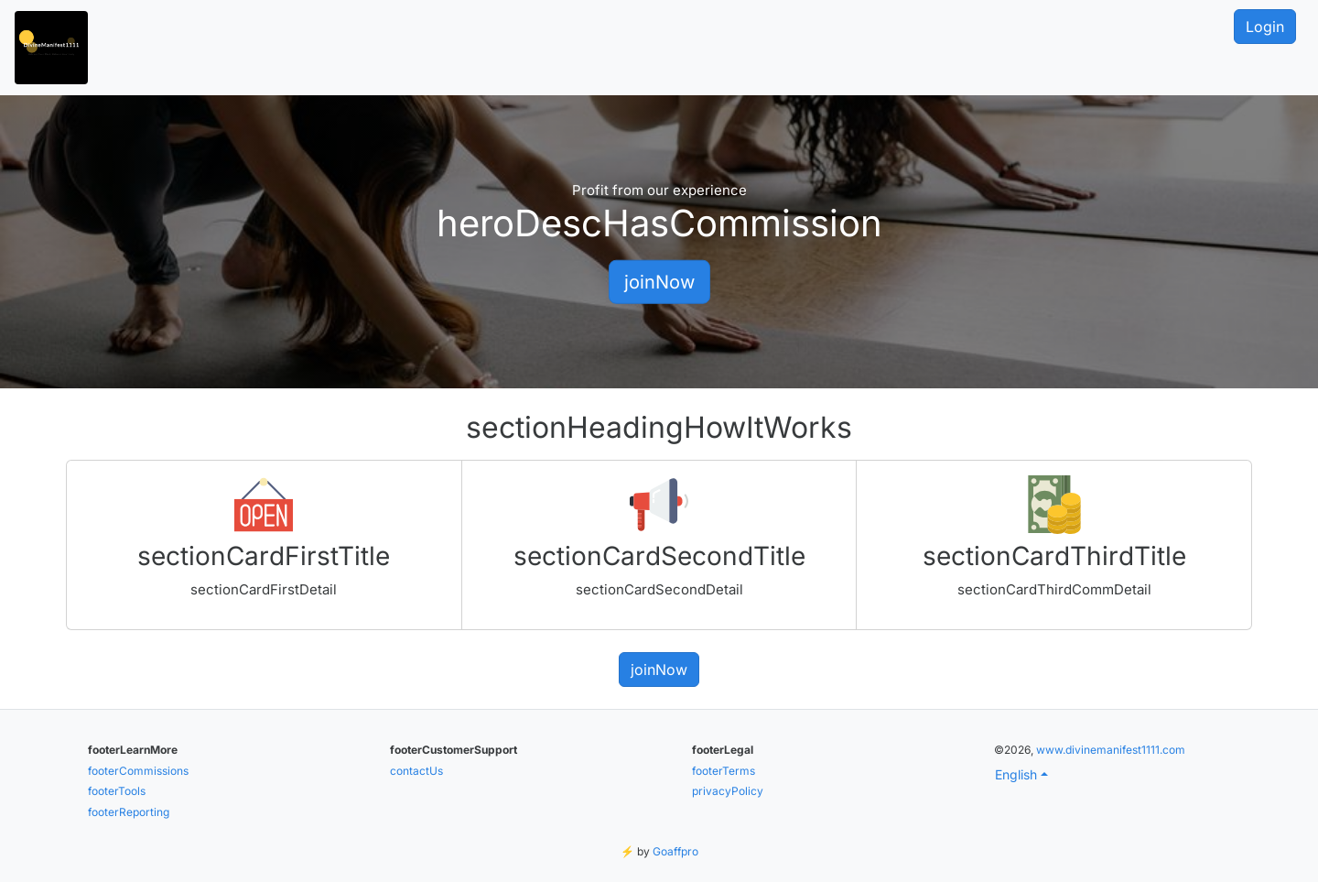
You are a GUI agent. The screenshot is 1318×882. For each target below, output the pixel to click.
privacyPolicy (727, 791)
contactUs (416, 771)
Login (1265, 26)
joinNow (659, 281)
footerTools (117, 791)
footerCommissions (138, 771)
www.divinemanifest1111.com (1110, 750)
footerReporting (128, 812)
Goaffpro (675, 851)
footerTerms (723, 771)
